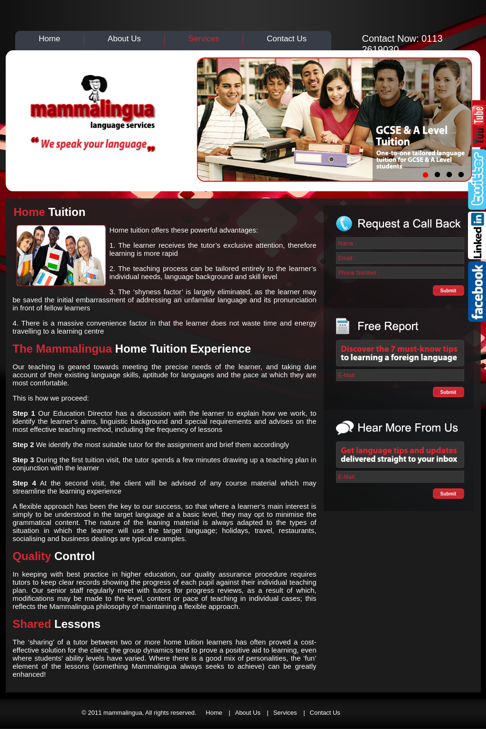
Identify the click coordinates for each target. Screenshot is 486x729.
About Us (124, 38)
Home (49, 38)
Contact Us (287, 38)
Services (203, 38)
